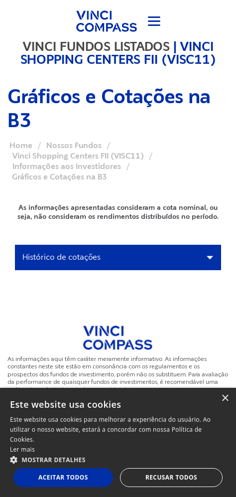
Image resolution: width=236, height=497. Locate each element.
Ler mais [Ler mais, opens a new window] (22, 449)
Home (20, 146)
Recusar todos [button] (171, 477)
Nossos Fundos (74, 146)
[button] (118, 459)
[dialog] (118, 442)
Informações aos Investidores (66, 166)
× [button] (225, 398)
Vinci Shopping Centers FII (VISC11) (78, 156)
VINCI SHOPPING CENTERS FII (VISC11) (118, 53)
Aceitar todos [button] (63, 477)
